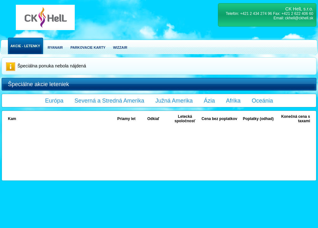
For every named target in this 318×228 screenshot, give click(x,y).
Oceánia (262, 101)
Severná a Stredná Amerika (109, 101)
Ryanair (55, 47)
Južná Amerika (174, 101)
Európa (54, 101)
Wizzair (120, 47)
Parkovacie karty (87, 47)
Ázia (209, 101)
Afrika (233, 101)
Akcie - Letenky (25, 46)
